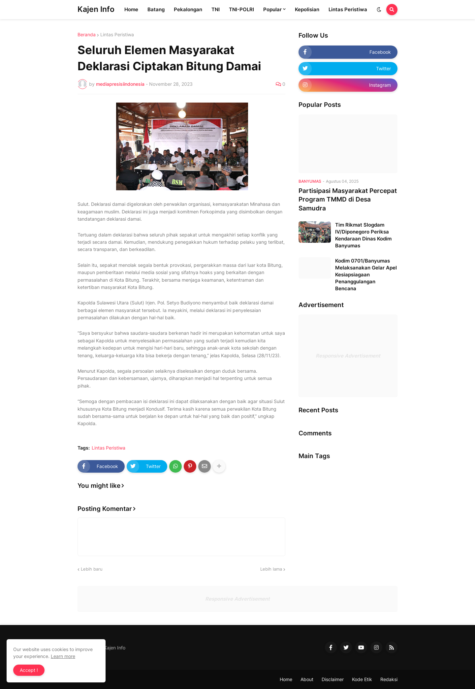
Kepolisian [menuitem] (307, 9)
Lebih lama (271, 569)
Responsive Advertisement (348, 356)
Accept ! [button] (29, 670)
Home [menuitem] (131, 9)
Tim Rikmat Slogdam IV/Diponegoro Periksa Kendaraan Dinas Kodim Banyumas (363, 235)
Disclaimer (333, 679)
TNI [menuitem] (215, 9)
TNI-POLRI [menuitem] (241, 9)
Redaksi (388, 679)
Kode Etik (362, 679)
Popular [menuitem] (272, 9)
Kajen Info (96, 9)
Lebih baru (92, 569)
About (307, 679)
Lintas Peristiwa (117, 34)
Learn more (63, 656)
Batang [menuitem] (156, 9)
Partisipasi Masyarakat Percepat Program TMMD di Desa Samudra (348, 199)
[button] (379, 9)
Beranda (87, 34)
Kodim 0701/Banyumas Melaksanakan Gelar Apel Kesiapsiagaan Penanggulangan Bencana (366, 275)
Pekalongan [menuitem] (188, 9)
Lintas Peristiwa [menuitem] (348, 9)
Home (286, 679)
